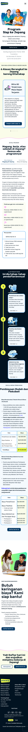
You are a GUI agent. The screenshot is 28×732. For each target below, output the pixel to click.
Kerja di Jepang (5, 695)
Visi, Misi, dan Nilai (6, 700)
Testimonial (18, 695)
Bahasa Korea (4, 690)
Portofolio (17, 693)
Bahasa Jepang (5, 688)
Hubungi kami (7, 427)
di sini (21, 415)
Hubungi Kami (5, 706)
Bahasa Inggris (5, 686)
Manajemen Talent (20, 686)
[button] (25, 3)
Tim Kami (3, 702)
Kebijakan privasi (20, 726)
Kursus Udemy (5, 693)
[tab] (8, 161)
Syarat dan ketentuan (9, 726)
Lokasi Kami (4, 704)
